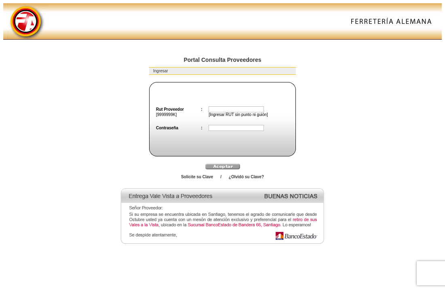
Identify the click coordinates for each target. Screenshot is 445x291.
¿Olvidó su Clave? (246, 177)
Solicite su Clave (197, 177)
